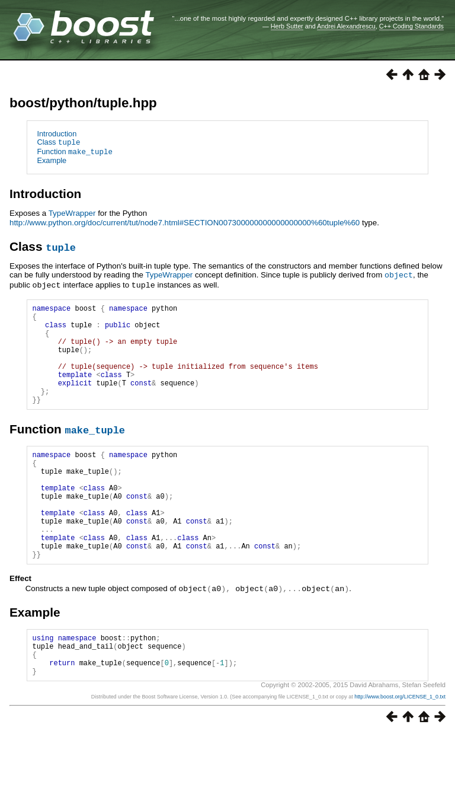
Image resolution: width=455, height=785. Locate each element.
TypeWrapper (72, 212)
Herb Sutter (287, 26)
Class (58, 142)
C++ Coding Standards (411, 26)
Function (74, 150)
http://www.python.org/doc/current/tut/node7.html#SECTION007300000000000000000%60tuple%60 (184, 221)
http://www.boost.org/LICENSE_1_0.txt (400, 747)
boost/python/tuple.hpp (83, 102)
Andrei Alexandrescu (346, 26)
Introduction (56, 133)
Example (51, 159)
